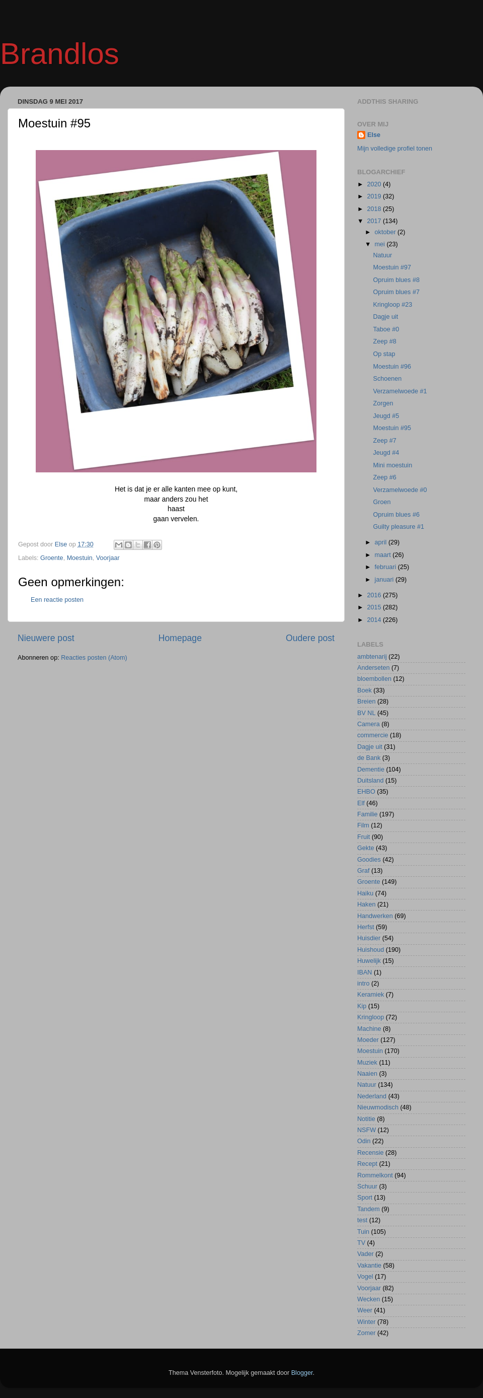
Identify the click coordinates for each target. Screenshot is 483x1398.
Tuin (363, 1231)
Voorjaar (108, 558)
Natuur (382, 255)
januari (385, 579)
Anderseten (373, 667)
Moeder (368, 1039)
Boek (364, 690)
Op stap (384, 354)
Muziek (367, 1062)
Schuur (367, 1186)
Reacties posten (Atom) (94, 657)
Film (363, 825)
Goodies (369, 859)
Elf (361, 803)
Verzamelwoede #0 (400, 490)
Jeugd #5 (386, 416)
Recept (367, 1163)
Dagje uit (385, 316)
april (381, 542)
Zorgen (383, 403)
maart (384, 554)
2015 (375, 607)
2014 (375, 619)
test (362, 1220)
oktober (386, 232)
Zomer (366, 1333)
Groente (51, 558)
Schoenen (387, 378)
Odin (364, 1141)
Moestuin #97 (392, 267)
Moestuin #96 (392, 366)
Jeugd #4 (386, 452)
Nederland (371, 1096)
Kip (361, 1006)
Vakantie (369, 1265)
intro (363, 983)
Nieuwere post (46, 638)
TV (361, 1242)
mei (381, 244)
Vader (365, 1253)
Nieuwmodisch (377, 1107)
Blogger (302, 1372)
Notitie (366, 1119)
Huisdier (368, 938)
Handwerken (375, 916)
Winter (366, 1321)
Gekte (365, 848)
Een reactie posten (57, 599)
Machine (369, 1028)
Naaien (367, 1073)
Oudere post (310, 638)
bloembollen (374, 678)
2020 (375, 184)
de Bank (368, 757)
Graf (363, 870)
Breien (366, 701)
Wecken (368, 1299)
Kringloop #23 (392, 304)
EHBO (366, 791)
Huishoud (370, 949)
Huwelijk (369, 960)
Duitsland (370, 780)
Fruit (363, 837)
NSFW (366, 1130)
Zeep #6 (384, 477)
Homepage (180, 638)
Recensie (370, 1152)
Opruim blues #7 (396, 292)
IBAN (364, 972)
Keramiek (370, 994)
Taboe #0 (386, 329)
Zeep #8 (384, 341)
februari (386, 567)
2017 (375, 221)
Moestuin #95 (392, 428)
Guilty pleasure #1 (398, 526)
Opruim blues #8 (396, 280)
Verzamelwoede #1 (400, 391)
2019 (375, 196)
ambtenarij (372, 656)
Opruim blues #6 (396, 514)
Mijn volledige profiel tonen (394, 148)
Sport (364, 1197)
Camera (368, 724)
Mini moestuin (392, 465)
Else (373, 134)
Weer (364, 1310)
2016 (375, 595)
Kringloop (370, 1017)
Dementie (370, 769)
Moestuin (80, 558)
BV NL (366, 713)
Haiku (365, 893)
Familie (367, 814)
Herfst (365, 927)
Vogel (365, 1276)
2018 (375, 209)
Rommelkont (375, 1175)
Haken (366, 904)
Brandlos (59, 54)
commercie (372, 735)
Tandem (368, 1209)
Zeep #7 (384, 440)
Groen (381, 502)
